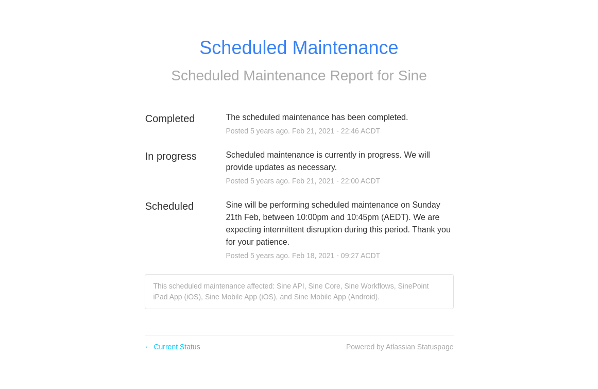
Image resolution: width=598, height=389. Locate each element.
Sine (412, 75)
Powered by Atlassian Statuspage (400, 347)
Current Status (172, 347)
